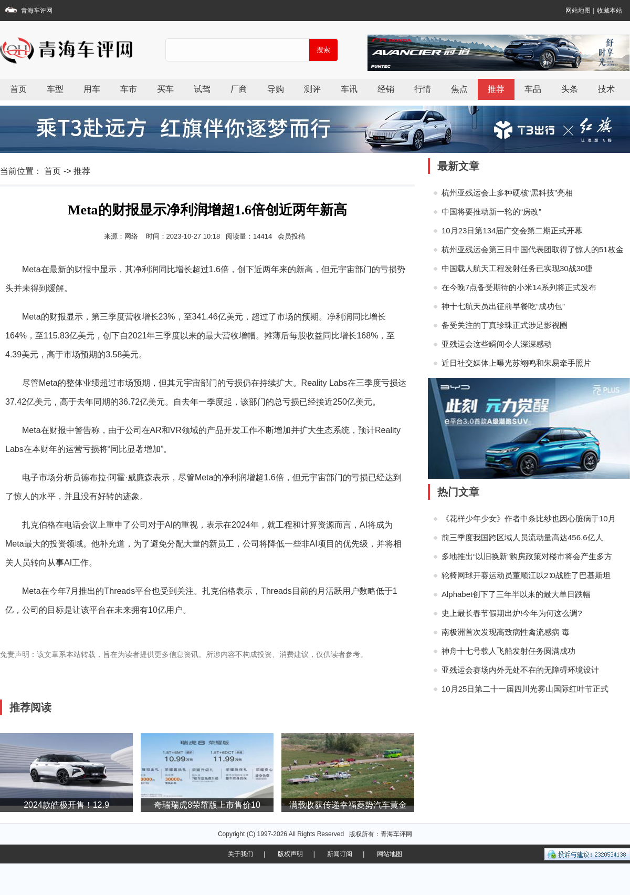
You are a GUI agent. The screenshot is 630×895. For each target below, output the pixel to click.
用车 (91, 89)
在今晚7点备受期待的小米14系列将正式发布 (519, 287)
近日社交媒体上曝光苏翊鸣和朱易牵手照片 (516, 362)
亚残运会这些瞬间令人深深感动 (497, 344)
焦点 (459, 89)
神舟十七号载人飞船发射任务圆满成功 (508, 650)
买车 (165, 89)
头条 (569, 89)
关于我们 (240, 854)
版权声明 (290, 854)
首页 (18, 89)
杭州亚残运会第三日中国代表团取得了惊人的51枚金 (533, 249)
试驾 (202, 89)
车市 (128, 89)
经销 (385, 89)
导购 (275, 89)
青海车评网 (36, 10)
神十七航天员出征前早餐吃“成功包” (503, 306)
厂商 (238, 89)
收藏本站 (609, 10)
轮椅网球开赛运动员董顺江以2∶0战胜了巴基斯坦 (526, 575)
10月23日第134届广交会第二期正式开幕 (512, 230)
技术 (606, 89)
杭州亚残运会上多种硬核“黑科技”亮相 (507, 192)
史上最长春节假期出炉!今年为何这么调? (512, 613)
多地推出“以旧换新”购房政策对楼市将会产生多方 (527, 556)
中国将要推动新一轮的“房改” (491, 211)
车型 (55, 89)
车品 (532, 89)
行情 (422, 89)
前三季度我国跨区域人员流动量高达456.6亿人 (522, 537)
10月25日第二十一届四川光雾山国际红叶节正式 (525, 688)
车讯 (349, 89)
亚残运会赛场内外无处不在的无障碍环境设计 (520, 669)
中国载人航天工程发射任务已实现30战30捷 (517, 268)
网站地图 (578, 10)
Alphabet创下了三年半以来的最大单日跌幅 (516, 594)
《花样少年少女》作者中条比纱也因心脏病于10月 (529, 518)
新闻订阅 (339, 854)
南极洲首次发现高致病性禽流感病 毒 (506, 631)
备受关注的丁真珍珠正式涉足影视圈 (505, 325)
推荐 (496, 89)
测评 (312, 89)
